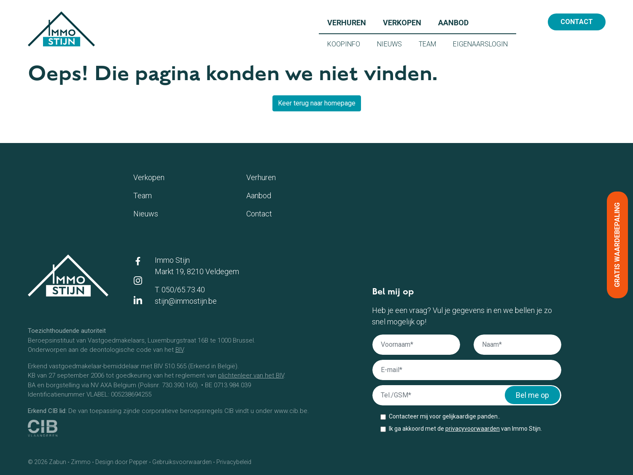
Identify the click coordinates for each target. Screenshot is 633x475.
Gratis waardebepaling (617, 244)
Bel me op (532, 395)
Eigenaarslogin (484, 43)
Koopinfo (348, 43)
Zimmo (81, 462)
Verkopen (406, 21)
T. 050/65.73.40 (180, 289)
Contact (576, 22)
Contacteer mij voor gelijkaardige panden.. (444, 416)
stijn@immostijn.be (186, 301)
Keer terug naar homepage (317, 103)
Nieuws (393, 43)
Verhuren (350, 21)
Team (431, 43)
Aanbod (457, 21)
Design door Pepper (121, 462)
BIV (179, 350)
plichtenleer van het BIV (251, 375)
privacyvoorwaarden (472, 428)
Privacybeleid (233, 462)
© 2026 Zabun (47, 462)
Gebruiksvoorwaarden (182, 462)
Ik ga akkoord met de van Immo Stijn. (465, 428)
